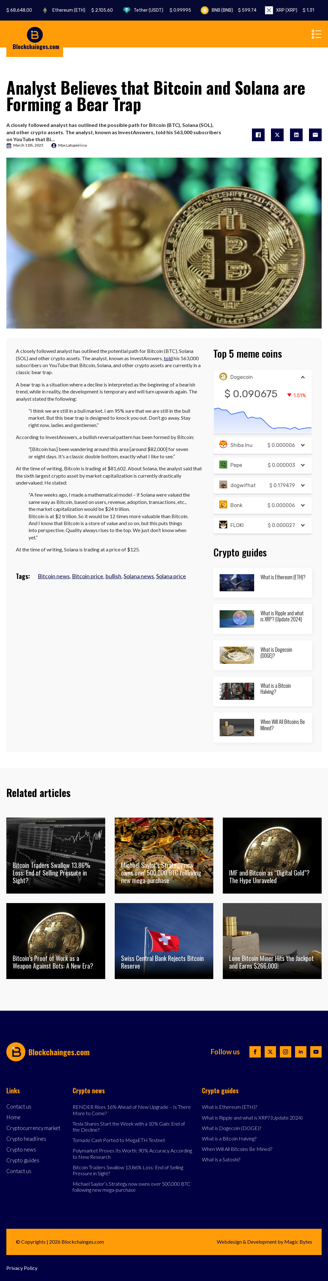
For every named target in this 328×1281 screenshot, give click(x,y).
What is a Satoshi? (221, 1159)
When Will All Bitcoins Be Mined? (282, 725)
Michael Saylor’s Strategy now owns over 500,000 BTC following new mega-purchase (131, 1187)
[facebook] (255, 1052)
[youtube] (316, 1052)
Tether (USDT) (169, 10)
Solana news (139, 576)
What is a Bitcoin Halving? (275, 689)
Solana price (171, 576)
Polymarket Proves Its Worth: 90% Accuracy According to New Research (132, 1153)
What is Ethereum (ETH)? (282, 577)
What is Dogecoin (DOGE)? (276, 653)
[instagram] (285, 1052)
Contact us (18, 1107)
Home (13, 1118)
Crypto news (21, 1150)
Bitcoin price (87, 576)
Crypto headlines (26, 1139)
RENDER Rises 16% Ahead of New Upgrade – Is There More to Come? (132, 1110)
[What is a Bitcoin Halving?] (237, 691)
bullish (113, 576)
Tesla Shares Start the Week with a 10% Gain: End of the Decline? (129, 1127)
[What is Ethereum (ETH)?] (237, 582)
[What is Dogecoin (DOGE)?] (237, 655)
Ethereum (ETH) (88, 10)
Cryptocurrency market (33, 1128)
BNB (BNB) (240, 10)
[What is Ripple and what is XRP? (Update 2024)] (237, 618)
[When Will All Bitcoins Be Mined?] (237, 727)
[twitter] (270, 1052)
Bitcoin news (54, 576)
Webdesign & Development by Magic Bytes (264, 1242)
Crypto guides (22, 1161)
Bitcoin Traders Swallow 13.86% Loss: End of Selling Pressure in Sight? (128, 1170)
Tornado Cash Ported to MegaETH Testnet (119, 1140)
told (168, 358)
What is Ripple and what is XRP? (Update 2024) (282, 616)
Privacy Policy (21, 1268)
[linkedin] (300, 1052)
